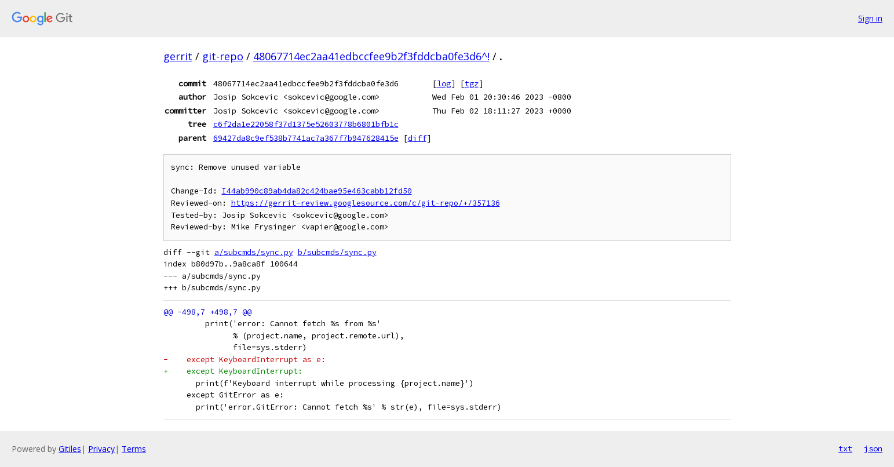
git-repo (222, 56)
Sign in (870, 18)
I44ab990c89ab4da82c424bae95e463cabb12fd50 (317, 191)
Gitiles (70, 448)
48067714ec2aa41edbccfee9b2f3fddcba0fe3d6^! (371, 56)
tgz (472, 83)
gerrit (177, 56)
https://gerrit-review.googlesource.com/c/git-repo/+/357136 (365, 203)
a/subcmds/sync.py (253, 252)
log (444, 83)
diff (417, 138)
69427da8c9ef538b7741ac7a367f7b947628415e (306, 138)
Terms (134, 448)
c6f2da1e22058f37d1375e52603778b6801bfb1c (306, 124)
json (873, 448)
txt (845, 448)
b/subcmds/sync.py (337, 252)
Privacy (101, 448)
